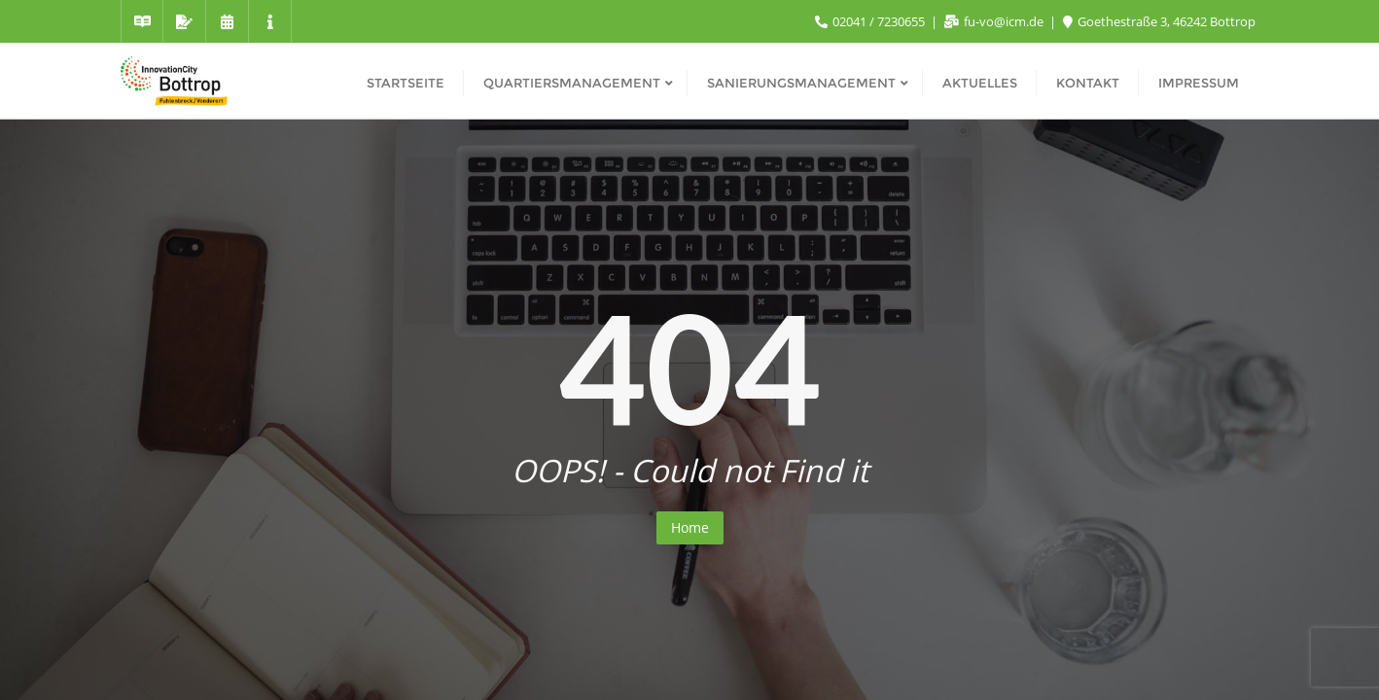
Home (690, 527)
